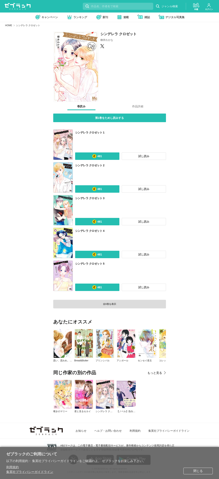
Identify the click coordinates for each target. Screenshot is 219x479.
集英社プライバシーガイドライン (29, 472)
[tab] (81, 106)
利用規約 (12, 467)
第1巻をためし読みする (109, 117)
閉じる (198, 471)
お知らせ (81, 430)
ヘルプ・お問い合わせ (108, 430)
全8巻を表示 (109, 304)
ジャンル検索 (167, 6)
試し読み (143, 156)
